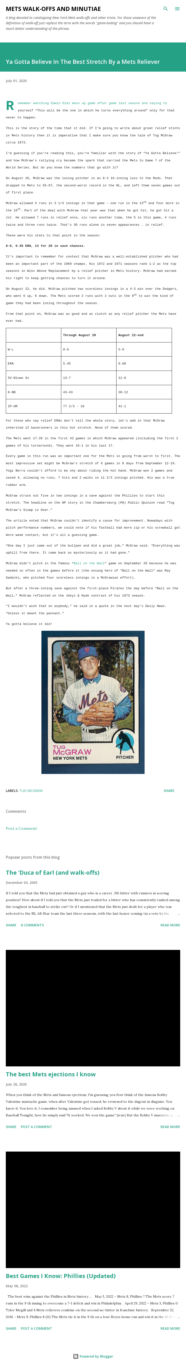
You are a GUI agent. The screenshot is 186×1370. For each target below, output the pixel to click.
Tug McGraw (31, 790)
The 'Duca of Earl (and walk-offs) (53, 872)
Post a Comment (21, 828)
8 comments (32, 925)
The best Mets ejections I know (51, 1074)
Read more (170, 925)
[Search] (166, 9)
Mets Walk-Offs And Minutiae (53, 9)
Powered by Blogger (93, 1356)
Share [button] (169, 790)
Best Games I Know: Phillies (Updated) (61, 1276)
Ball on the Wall (89, 563)
